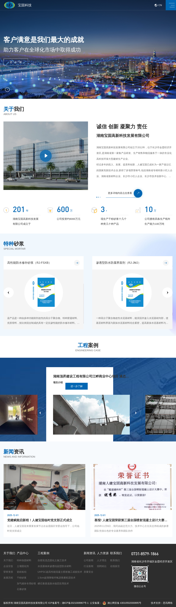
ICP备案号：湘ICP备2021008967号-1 (68, 603)
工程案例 (43, 553)
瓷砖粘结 (21, 571)
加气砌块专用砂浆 (26, 583)
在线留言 (115, 566)
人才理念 (102, 560)
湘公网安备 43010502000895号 (122, 603)
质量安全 (88, 571)
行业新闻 (88, 566)
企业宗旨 (8, 566)
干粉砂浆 (21, 577)
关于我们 (9, 553)
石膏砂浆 (21, 589)
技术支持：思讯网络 (162, 603)
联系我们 (116, 553)
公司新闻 (88, 560)
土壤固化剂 (23, 566)
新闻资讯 (89, 553)
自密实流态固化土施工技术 (52, 560)
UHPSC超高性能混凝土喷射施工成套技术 (60, 571)
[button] (8, 292)
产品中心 (23, 553)
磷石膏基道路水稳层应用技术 (53, 583)
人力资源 (103, 553)
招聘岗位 (102, 566)
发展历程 (8, 577)
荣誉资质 (8, 571)
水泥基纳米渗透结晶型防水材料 (54, 566)
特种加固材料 (24, 560)
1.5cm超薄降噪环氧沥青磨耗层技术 (56, 577)
